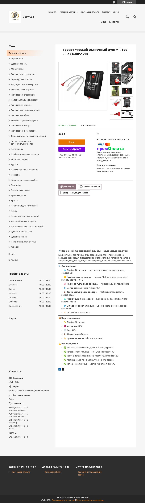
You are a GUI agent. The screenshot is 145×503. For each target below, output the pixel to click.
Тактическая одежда (21, 105)
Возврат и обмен (110, 12)
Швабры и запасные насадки (25, 154)
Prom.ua (85, 497)
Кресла (14, 200)
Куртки (14, 164)
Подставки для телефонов (24, 206)
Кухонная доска (18, 195)
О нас (103, 22)
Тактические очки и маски (23, 131)
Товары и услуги (67, 12)
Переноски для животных (23, 242)
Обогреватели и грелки (22, 89)
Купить (72, 142)
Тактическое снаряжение (23, 74)
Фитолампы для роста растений (27, 226)
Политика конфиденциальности (90, 500)
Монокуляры (17, 69)
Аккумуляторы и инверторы (24, 84)
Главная (52, 12)
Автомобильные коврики (23, 221)
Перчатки (15, 175)
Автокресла (17, 149)
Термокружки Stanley (21, 79)
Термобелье (17, 58)
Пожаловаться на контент (63, 500)
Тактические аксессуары (23, 95)
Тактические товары (21, 125)
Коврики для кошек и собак (24, 180)
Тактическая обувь (20, 115)
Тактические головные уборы (25, 110)
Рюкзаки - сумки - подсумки (24, 120)
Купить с (71, 149)
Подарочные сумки (20, 190)
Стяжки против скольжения (24, 170)
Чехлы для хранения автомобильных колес (22, 142)
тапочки (15, 247)
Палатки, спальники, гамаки (24, 100)
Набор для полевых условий (25, 216)
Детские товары (19, 64)
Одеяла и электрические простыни (28, 136)
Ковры (14, 211)
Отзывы (13, 260)
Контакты (114, 22)
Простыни (16, 185)
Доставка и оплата (89, 12)
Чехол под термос (20, 159)
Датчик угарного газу (21, 231)
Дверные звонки (19, 237)
